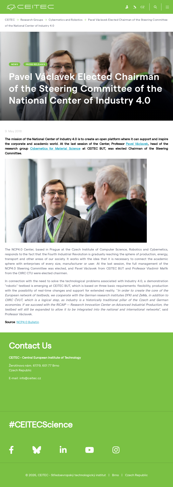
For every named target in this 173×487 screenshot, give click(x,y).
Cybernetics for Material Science (55, 148)
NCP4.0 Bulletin (28, 322)
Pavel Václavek (137, 143)
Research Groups (31, 19)
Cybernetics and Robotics (66, 19)
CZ (142, 7)
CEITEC (10, 19)
